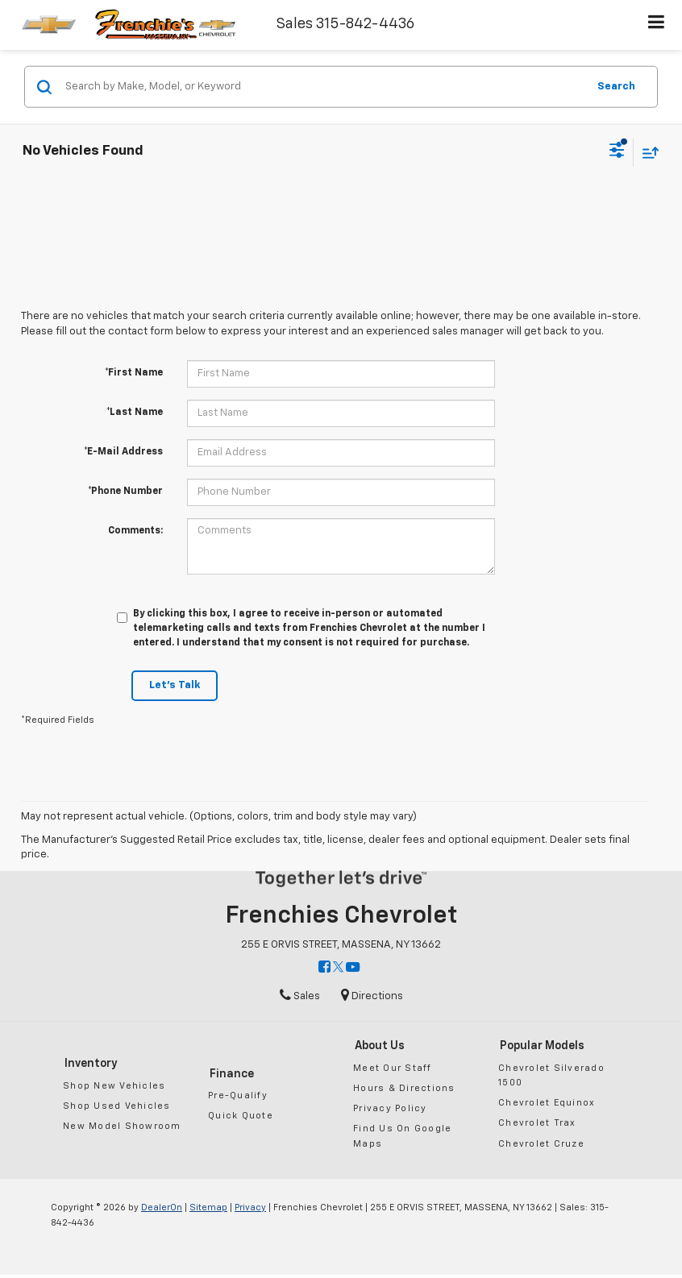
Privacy (250, 1207)
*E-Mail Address (123, 452)
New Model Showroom (122, 1126)
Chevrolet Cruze (541, 1143)
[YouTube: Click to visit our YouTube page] (353, 968)
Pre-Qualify (238, 1095)
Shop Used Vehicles (117, 1106)
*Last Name (134, 412)
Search (616, 86)
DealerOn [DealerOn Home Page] (161, 1207)
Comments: (135, 531)
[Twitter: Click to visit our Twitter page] (338, 968)
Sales (300, 996)
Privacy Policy (390, 1108)
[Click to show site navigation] (656, 25)
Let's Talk (174, 685)
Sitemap (208, 1207)
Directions (372, 996)
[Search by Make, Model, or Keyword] (324, 87)
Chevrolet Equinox (546, 1102)
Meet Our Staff (392, 1068)
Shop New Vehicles (114, 1085)
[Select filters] (617, 152)
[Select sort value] (646, 152)
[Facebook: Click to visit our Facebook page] (324, 968)
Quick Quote (240, 1115)
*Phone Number (125, 491)
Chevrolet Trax (537, 1122)
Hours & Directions (404, 1088)
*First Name (134, 373)
